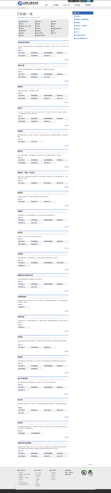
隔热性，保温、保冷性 (26, 26)
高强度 (38, 28)
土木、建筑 (38, 472)
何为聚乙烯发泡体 (80, 35)
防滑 (54, 30)
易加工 (22, 23)
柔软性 (22, 33)
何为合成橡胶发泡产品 (81, 38)
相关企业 (53, 479)
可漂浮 (38, 26)
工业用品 (38, 476)
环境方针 (53, 476)
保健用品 (38, 484)
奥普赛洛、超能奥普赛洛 (24, 474)
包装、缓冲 (38, 474)
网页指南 (69, 474)
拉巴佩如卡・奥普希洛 (24, 477)
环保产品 (78, 28)
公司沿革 (53, 477)
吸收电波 (39, 30)
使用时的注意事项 (41, 35)
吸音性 (22, 35)
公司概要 (54, 470)
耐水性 (54, 33)
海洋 (37, 482)
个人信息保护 (70, 472)
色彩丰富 (39, 21)
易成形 (38, 23)
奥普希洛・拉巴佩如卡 (81, 25)
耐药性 (54, 21)
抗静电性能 (23, 30)
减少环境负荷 (40, 33)
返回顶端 (67, 59)
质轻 (54, 26)
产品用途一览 (39, 470)
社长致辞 (53, 474)
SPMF (77, 32)
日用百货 (38, 479)
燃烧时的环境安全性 (57, 28)
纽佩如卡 (78, 22)
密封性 (22, 28)
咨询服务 (69, 470)
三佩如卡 (78, 16)
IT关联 (37, 477)
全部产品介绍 (22, 470)
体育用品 (38, 486)
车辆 (37, 481)
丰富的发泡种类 (24, 21)
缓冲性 (54, 23)
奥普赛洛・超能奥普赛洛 (82, 19)
